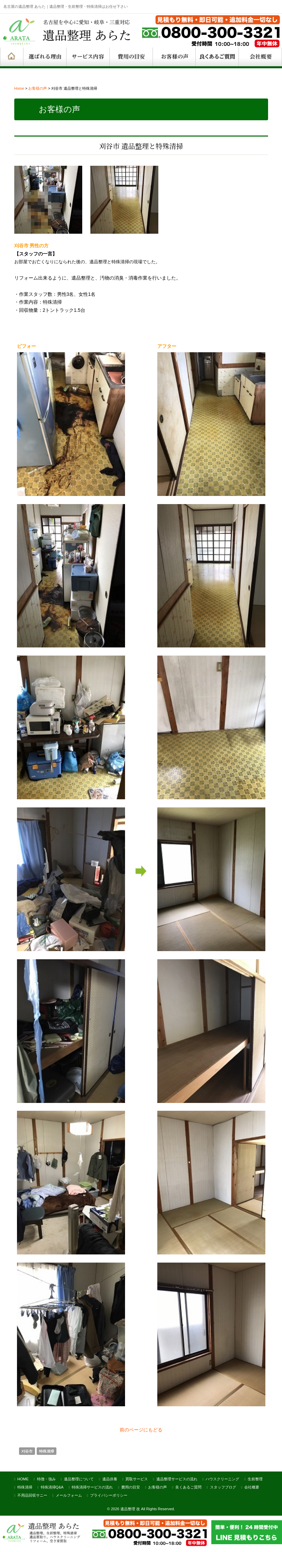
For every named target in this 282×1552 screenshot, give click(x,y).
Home (19, 88)
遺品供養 (109, 1478)
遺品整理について (79, 1478)
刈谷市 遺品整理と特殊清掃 (141, 145)
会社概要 (251, 1486)
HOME (23, 1478)
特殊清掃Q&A (52, 1486)
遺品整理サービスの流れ (176, 1478)
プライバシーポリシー (108, 1494)
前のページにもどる (141, 1428)
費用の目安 (130, 1486)
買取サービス (136, 1478)
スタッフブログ (223, 1486)
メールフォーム (69, 1494)
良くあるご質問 (188, 1486)
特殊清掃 (46, 1450)
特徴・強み (46, 1478)
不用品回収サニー (32, 1494)
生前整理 (255, 1478)
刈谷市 (27, 1450)
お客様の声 (37, 88)
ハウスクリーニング (222, 1478)
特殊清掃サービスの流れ (92, 1486)
